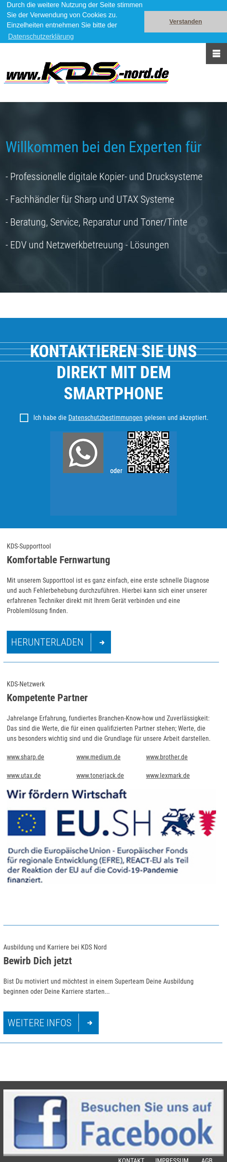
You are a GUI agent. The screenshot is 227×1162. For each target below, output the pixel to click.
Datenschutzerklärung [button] (41, 36)
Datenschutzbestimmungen (105, 418)
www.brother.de (167, 757)
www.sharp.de (25, 757)
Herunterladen (47, 642)
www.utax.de (24, 776)
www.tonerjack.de (100, 776)
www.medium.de (98, 757)
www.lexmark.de (168, 776)
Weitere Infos (39, 1023)
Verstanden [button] (185, 21)
